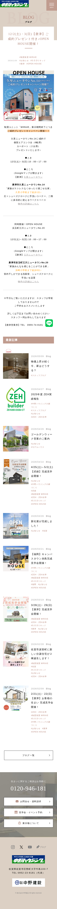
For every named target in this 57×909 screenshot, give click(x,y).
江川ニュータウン (33, 255)
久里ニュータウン (33, 177)
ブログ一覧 (28, 755)
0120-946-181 (28, 788)
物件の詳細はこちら (28, 204)
